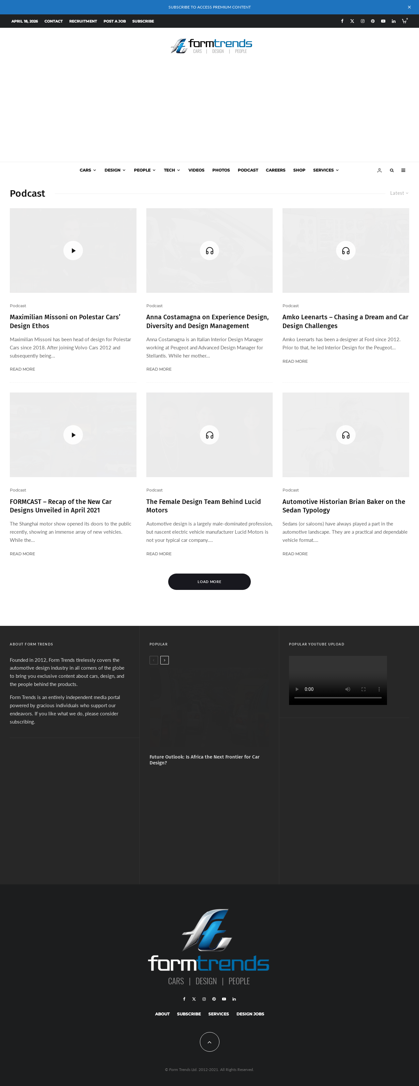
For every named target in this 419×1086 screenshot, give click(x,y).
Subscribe (143, 21)
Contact (53, 21)
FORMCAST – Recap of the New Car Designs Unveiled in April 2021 (61, 506)
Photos (221, 170)
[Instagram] (363, 21)
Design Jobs (250, 1013)
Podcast (248, 170)
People (142, 170)
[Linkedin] (394, 21)
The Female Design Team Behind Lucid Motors (203, 506)
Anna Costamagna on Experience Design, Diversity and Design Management (207, 321)
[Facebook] (342, 21)
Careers (275, 170)
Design (113, 170)
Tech (169, 170)
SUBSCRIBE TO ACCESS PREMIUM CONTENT (210, 7)
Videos (196, 170)
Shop (299, 170)
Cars (85, 170)
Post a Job (115, 21)
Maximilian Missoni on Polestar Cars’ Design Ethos (65, 321)
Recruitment (83, 21)
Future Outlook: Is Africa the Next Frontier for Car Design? (205, 760)
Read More (22, 369)
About (162, 1013)
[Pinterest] (373, 21)
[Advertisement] (210, 113)
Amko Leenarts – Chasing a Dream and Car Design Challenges (345, 321)
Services (323, 170)
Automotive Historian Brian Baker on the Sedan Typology (343, 506)
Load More (209, 581)
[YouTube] (383, 21)
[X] (352, 21)
